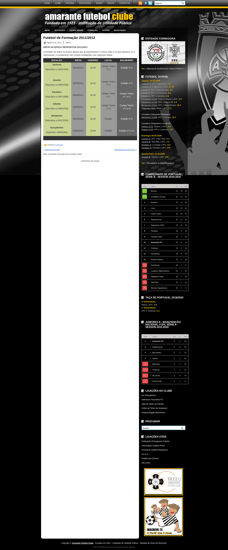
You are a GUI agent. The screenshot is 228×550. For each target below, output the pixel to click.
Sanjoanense (156, 219)
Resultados (120, 30)
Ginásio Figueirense (159, 288)
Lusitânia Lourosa (158, 197)
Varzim (155, 358)
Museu (99, 3)
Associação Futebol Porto (153, 445)
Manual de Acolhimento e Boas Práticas (165, 68)
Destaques (60, 30)
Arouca (154, 191)
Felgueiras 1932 (157, 225)
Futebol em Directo (150, 458)
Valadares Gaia (157, 276)
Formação (92, 30)
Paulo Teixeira (129, 547)
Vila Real (154, 282)
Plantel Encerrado (52, 150)
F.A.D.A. (145, 454)
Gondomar (155, 265)
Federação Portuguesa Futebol (155, 441)
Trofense (154, 248)
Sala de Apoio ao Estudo (152, 404)
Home (47, 3)
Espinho (154, 202)
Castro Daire (156, 214)
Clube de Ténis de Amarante (154, 408)
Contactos (124, 3)
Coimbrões (155, 254)
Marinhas (156, 364)
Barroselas (156, 353)
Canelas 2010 (156, 237)
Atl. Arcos (156, 375)
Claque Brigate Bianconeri (153, 412)
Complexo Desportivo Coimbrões (156, 123)
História (70, 3)
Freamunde (157, 381)
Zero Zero (145, 463)
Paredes (154, 231)
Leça (153, 208)
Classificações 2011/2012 (125, 150)
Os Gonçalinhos (148, 395)
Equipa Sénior (76, 30)
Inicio (47, 30)
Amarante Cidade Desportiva (154, 450)
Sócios (111, 3)
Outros (105, 30)
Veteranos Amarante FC (152, 399)
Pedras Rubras (157, 259)
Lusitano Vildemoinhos (160, 271)
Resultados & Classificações (160, 163)
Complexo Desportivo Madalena (155, 114)
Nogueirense (157, 347)
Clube (58, 3)
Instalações (85, 3)
